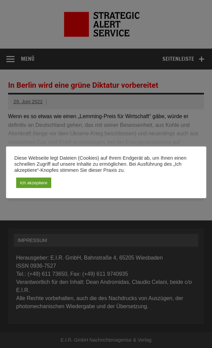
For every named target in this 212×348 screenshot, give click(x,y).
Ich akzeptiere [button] (34, 182)
